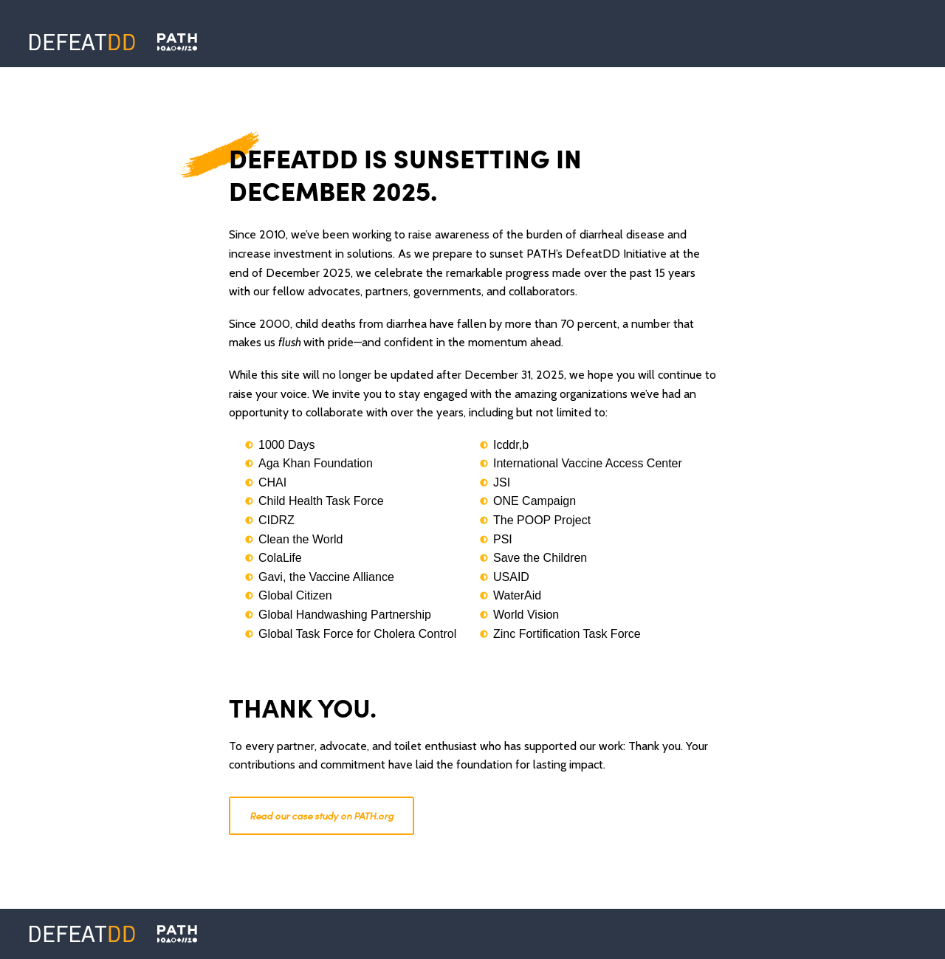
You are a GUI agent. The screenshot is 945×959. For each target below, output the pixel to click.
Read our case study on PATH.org (322, 815)
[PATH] (177, 934)
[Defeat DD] (82, 42)
